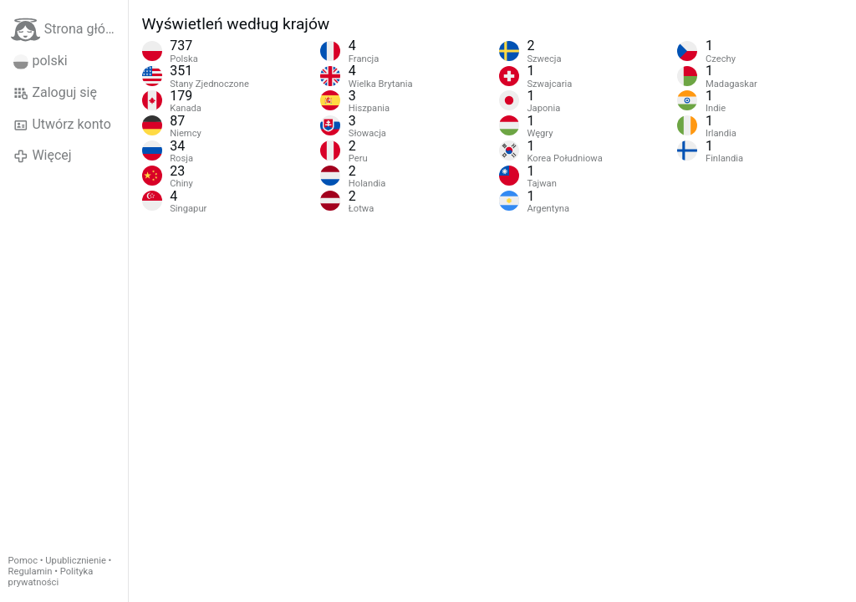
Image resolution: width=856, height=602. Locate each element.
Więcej (42, 155)
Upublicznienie (75, 560)
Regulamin (30, 571)
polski (40, 61)
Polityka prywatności (51, 577)
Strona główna (69, 29)
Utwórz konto (62, 124)
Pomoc (23, 560)
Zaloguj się (55, 92)
